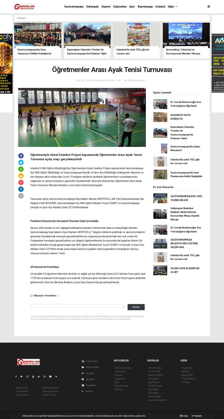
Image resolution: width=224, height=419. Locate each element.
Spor (132, 6)
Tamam (197, 416)
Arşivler (88, 379)
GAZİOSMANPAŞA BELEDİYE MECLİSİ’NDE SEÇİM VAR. (184, 243)
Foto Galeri (90, 361)
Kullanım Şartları (51, 387)
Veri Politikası (22, 395)
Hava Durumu (155, 368)
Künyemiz (89, 385)
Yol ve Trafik (154, 371)
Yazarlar (88, 373)
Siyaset (106, 6)
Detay (184, 416)
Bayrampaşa (145, 6)
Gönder (136, 307)
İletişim (87, 391)
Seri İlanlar (153, 393)
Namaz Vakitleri (156, 375)
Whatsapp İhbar (51, 391)
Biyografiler (187, 375)
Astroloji (186, 382)
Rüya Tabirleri (188, 378)
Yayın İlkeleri (22, 391)
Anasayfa (21, 18)
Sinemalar (153, 389)
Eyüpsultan (120, 6)
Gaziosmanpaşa (74, 6)
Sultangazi (92, 6)
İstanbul (160, 6)
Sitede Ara (187, 368)
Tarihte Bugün (155, 385)
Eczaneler (153, 378)
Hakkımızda (22, 387)
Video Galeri (90, 367)
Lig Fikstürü (153, 382)
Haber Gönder (50, 395)
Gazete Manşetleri (157, 400)
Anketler (186, 371)
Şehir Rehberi (155, 396)
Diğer (171, 6)
